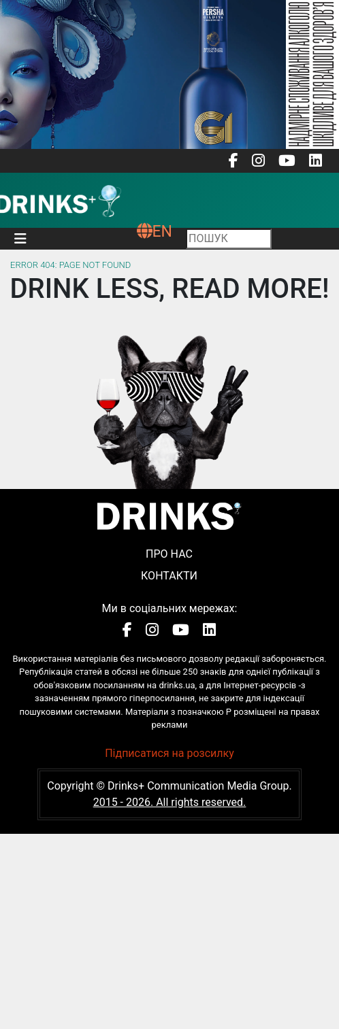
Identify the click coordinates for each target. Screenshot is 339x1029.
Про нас (169, 553)
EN (154, 231)
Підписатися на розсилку (169, 753)
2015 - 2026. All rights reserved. (169, 802)
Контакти (169, 575)
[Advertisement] (169, 929)
